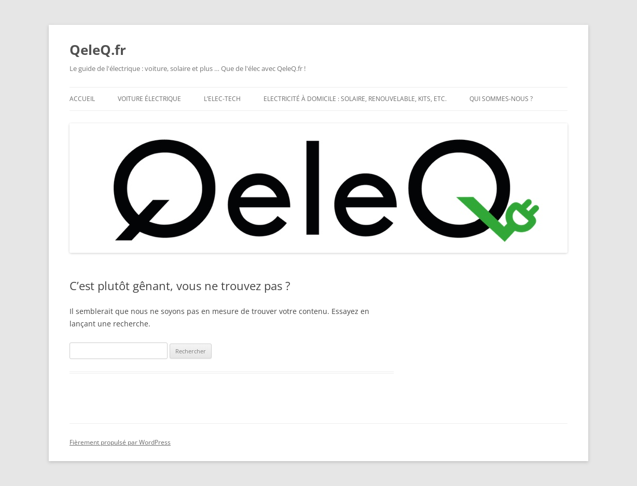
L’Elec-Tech (222, 98)
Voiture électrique (149, 98)
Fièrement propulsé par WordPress (120, 442)
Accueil (82, 98)
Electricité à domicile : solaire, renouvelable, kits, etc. (355, 98)
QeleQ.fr (98, 49)
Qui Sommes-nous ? (501, 98)
